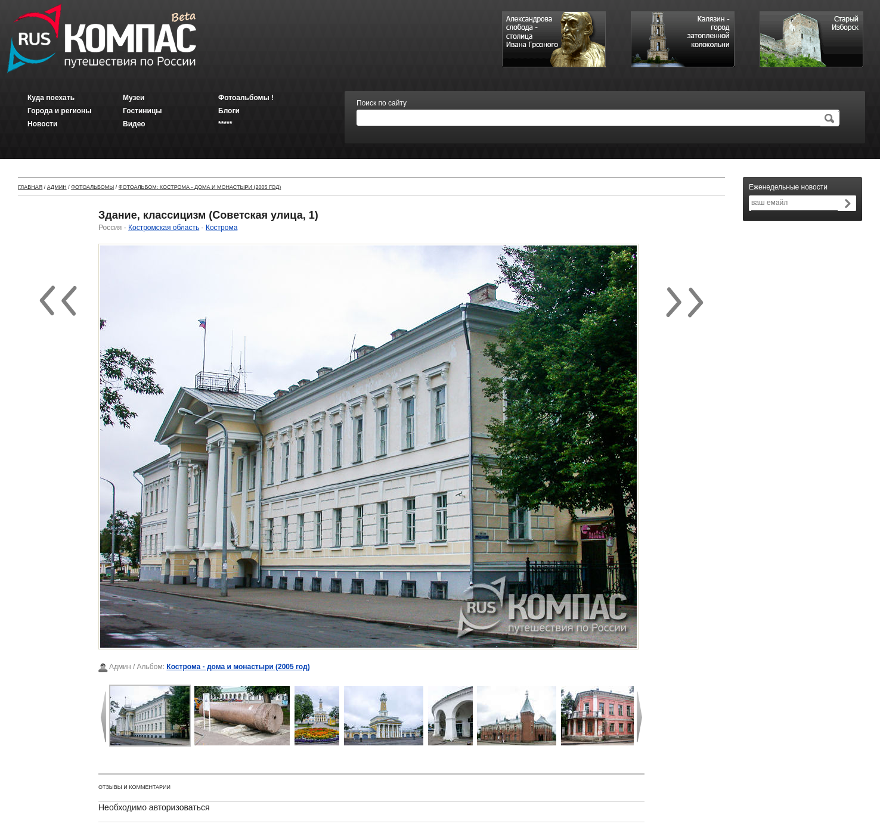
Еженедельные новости (788, 187)
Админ (57, 187)
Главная (30, 187)
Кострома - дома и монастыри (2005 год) (237, 667)
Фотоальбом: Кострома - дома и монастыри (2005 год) (200, 187)
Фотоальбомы (92, 187)
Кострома (221, 227)
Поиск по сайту (382, 103)
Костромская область (163, 227)
